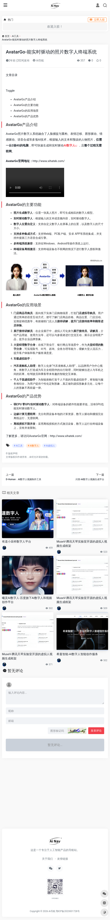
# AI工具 (18, 445)
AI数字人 (69, 145)
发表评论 (96, 730)
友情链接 (62, 858)
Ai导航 (38, 60)
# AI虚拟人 (49, 445)
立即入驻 (97, 19)
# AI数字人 (33, 445)
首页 (7, 36)
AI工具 (15, 36)
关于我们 (47, 858)
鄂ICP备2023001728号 (68, 911)
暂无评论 (15, 670)
